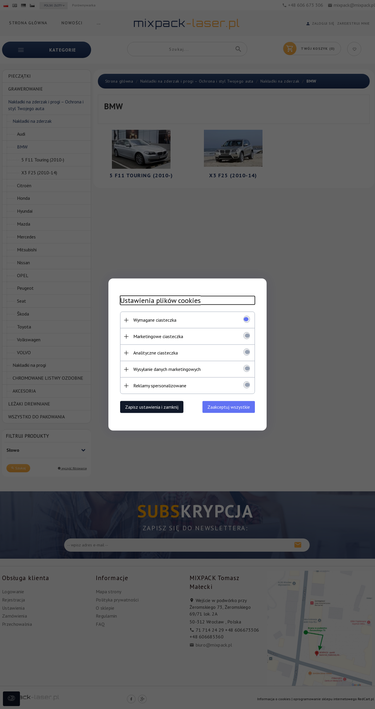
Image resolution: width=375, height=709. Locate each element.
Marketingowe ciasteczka (158, 336)
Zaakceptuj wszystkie (228, 407)
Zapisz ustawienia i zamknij (151, 407)
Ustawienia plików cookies (160, 300)
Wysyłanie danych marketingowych (167, 369)
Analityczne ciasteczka (155, 353)
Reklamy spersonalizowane (159, 385)
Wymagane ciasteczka (154, 320)
